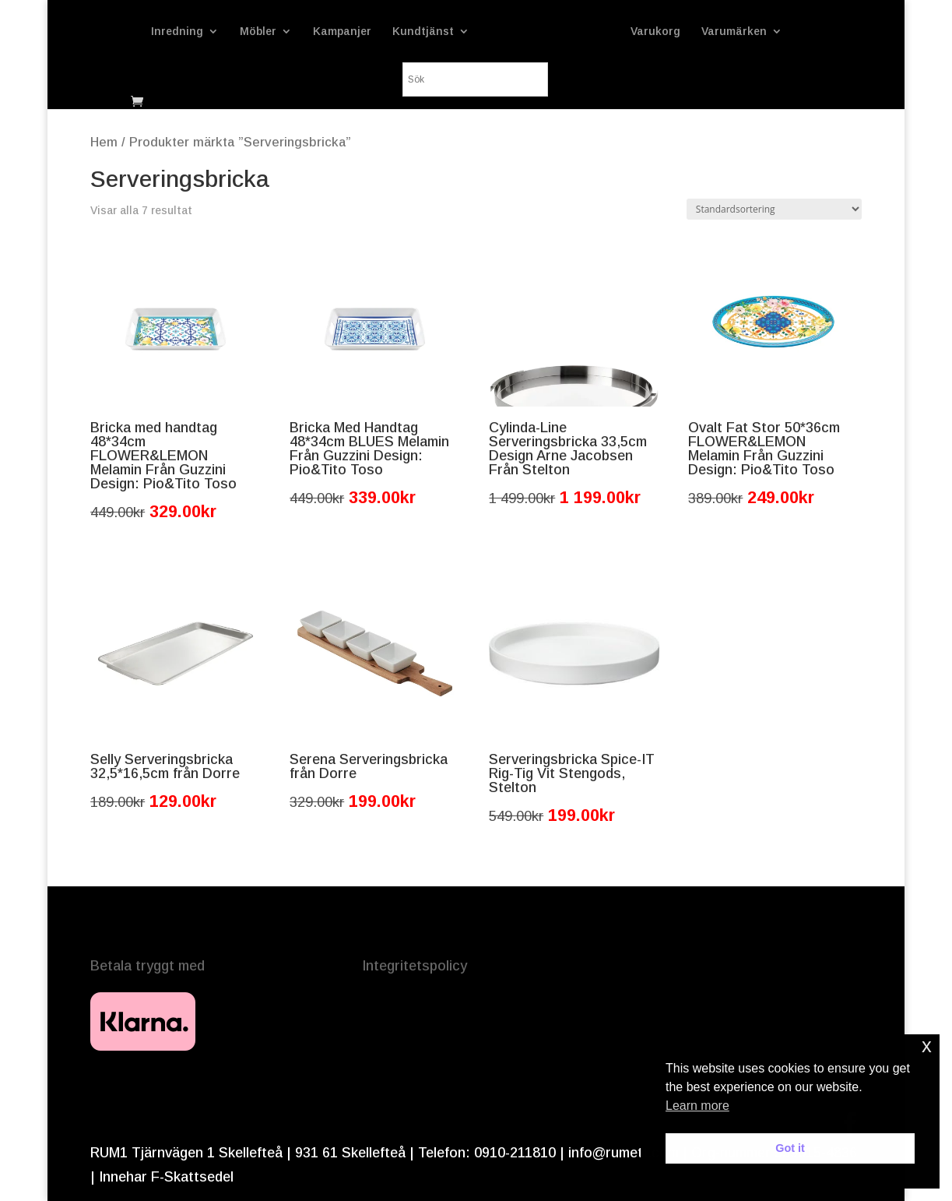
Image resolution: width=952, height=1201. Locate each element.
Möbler (258, 31)
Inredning (177, 31)
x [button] (927, 1045)
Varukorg (655, 31)
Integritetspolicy (414, 966)
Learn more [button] (697, 1105)
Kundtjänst (423, 31)
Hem (104, 142)
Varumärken (734, 31)
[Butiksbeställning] (774, 209)
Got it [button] (790, 1148)
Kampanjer (342, 31)
